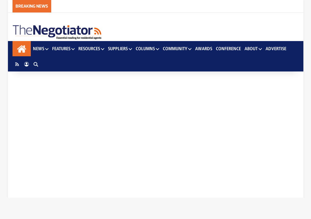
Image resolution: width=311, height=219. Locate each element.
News (40, 48)
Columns (147, 48)
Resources (91, 48)
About (253, 48)
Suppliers (120, 48)
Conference (228, 48)
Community (177, 48)
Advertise (276, 48)
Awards (203, 48)
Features (63, 48)
